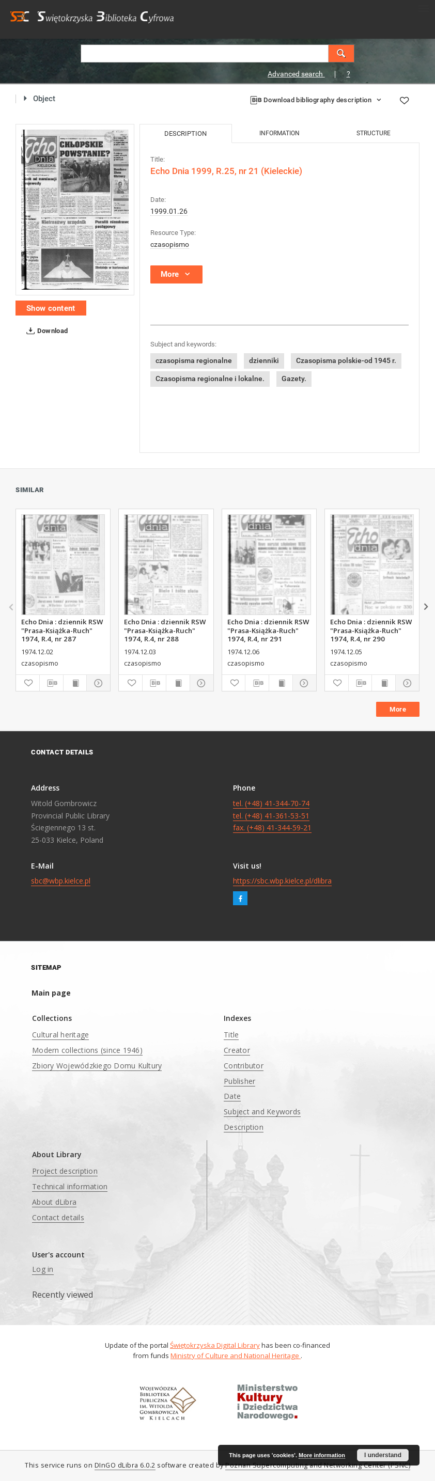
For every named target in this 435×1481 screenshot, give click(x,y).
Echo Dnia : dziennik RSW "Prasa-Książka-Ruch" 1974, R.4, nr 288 (165, 630)
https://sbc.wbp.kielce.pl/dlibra (282, 881)
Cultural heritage (60, 1034)
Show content (50, 308)
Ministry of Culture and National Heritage (235, 1355)
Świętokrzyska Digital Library (215, 1345)
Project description (65, 1171)
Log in (43, 1269)
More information (322, 1455)
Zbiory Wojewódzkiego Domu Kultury (97, 1065)
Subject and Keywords (262, 1111)
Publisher (239, 1081)
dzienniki (264, 360)
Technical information (69, 1186)
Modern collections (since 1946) (87, 1050)
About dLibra (54, 1202)
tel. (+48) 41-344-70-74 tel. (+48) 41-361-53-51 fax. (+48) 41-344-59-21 (272, 815)
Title (231, 1034)
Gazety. (294, 378)
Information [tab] (279, 133)
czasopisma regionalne (194, 360)
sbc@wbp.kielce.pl (60, 881)
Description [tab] (185, 133)
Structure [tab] (373, 133)
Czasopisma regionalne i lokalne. (210, 378)
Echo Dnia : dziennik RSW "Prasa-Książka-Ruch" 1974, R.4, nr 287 (62, 630)
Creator (237, 1050)
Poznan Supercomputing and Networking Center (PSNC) (317, 1465)
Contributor (243, 1065)
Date (232, 1096)
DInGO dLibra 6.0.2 (125, 1465)
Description (243, 1127)
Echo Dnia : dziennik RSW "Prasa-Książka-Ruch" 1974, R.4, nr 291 (268, 630)
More (398, 709)
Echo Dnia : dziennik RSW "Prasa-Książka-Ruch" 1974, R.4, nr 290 (371, 630)
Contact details (58, 1217)
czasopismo (169, 244)
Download (45, 331)
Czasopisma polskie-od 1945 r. (346, 360)
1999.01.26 (169, 211)
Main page (51, 993)
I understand (382, 1455)
